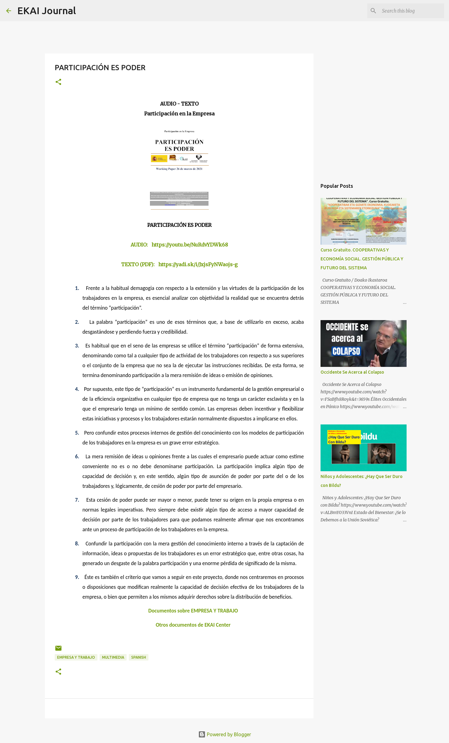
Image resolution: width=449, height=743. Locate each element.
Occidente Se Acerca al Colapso (352, 372)
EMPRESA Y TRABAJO (76, 657)
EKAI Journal (46, 10)
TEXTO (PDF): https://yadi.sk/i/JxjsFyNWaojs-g (179, 264)
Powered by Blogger (224, 734)
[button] (58, 82)
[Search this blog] (412, 10)
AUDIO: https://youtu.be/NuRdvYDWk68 (179, 245)
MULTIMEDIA (113, 657)
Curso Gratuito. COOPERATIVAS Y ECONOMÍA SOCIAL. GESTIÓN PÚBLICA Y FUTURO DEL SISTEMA (362, 258)
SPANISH (138, 657)
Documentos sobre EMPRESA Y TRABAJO (193, 610)
